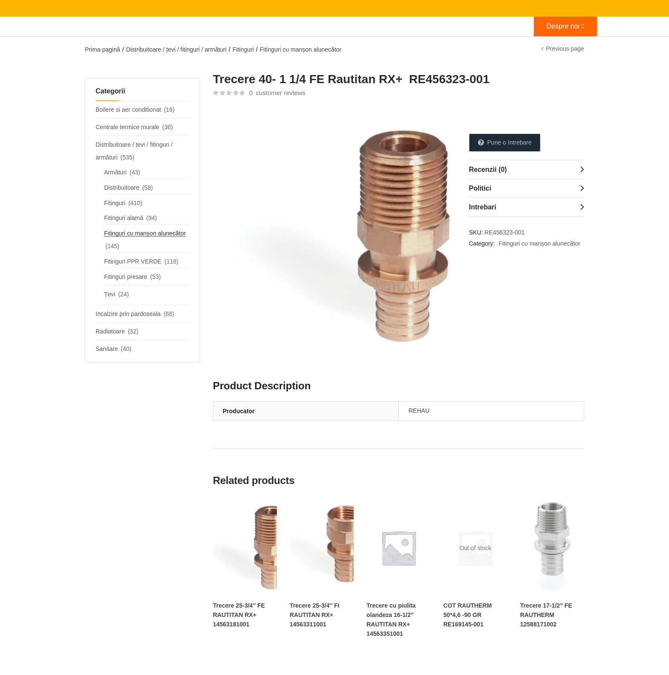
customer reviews (277, 92)
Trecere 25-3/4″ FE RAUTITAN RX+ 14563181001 (239, 615)
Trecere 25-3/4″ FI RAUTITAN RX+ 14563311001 (314, 615)
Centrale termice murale (127, 127)
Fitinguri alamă (123, 217)
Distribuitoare (121, 187)
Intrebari (482, 207)
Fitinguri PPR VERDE (133, 261)
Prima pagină (102, 49)
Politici (480, 188)
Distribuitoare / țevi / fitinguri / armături (176, 49)
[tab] (526, 169)
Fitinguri (243, 49)
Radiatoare (110, 331)
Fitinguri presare (125, 276)
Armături (115, 172)
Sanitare (107, 348)
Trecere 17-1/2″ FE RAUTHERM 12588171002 (546, 615)
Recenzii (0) (488, 169)
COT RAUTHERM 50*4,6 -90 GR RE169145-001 (467, 615)
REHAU (419, 410)
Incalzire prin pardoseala (128, 313)
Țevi (109, 294)
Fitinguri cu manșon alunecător (300, 49)
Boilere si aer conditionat (128, 109)
